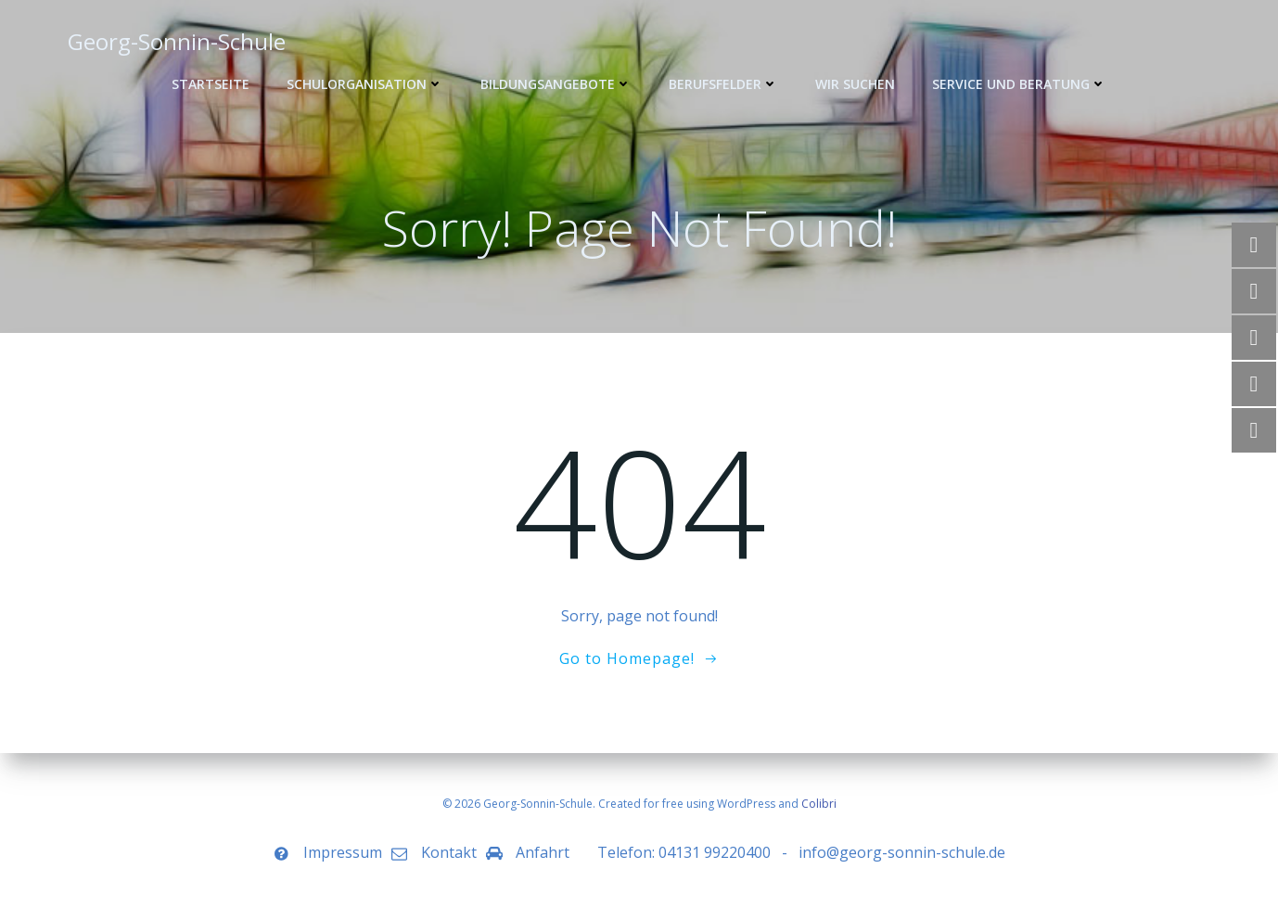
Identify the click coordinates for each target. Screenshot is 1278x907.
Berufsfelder (723, 84)
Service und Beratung (1019, 84)
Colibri (819, 803)
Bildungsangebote (556, 84)
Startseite (210, 84)
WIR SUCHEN (855, 84)
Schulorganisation (365, 84)
